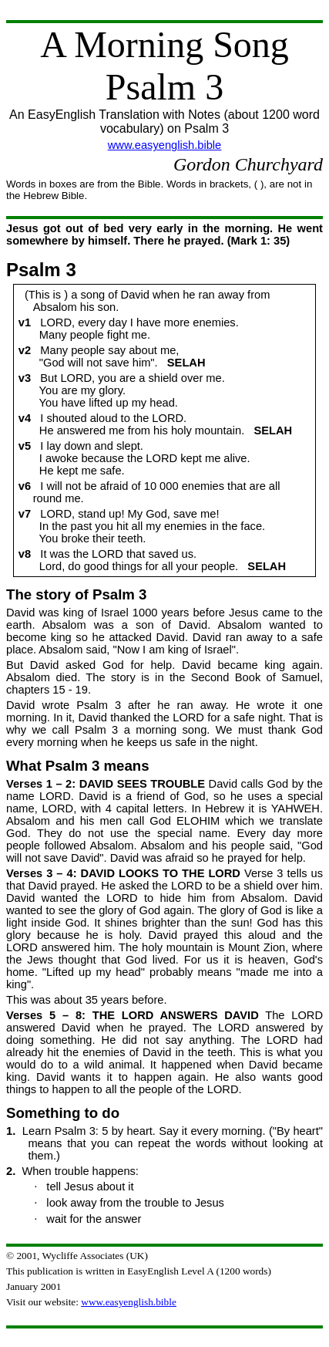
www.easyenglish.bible (164, 145)
